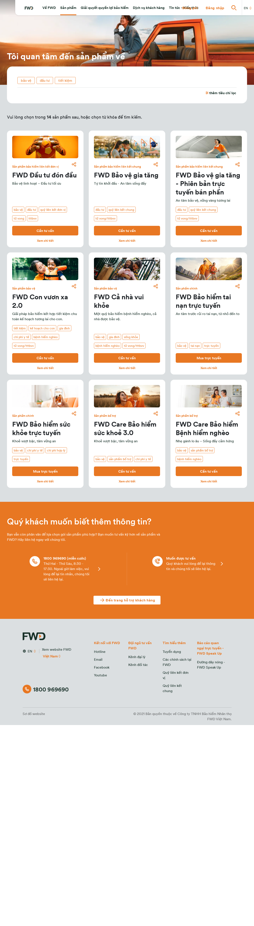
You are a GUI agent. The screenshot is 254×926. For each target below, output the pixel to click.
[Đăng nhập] (215, 7)
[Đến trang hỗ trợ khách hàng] (127, 600)
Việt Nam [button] (50, 656)
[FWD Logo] (28, 8)
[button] (49, 8)
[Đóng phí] (190, 7)
